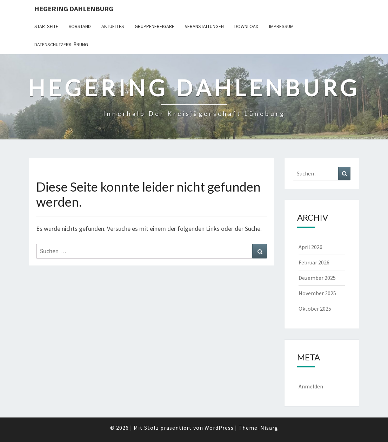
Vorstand (80, 26)
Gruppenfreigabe (154, 26)
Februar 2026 (314, 262)
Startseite (46, 26)
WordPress (219, 427)
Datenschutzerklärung (61, 44)
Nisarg (269, 427)
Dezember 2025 (317, 277)
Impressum (281, 26)
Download (246, 26)
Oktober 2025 (315, 308)
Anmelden (311, 386)
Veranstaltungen (204, 26)
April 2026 (310, 246)
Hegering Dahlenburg (73, 8)
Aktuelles (112, 26)
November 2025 (317, 293)
